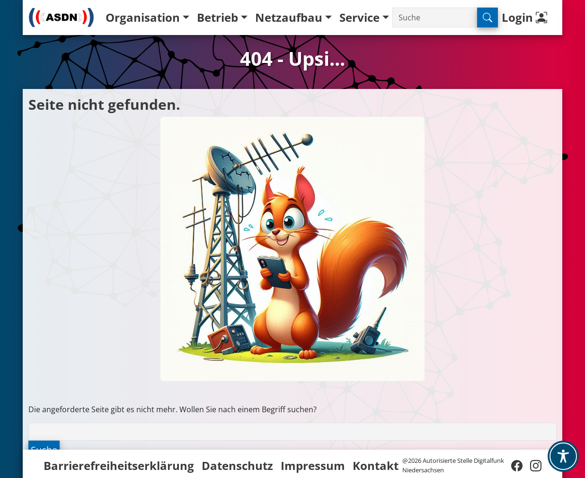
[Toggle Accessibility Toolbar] (563, 456)
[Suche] (435, 17)
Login (527, 17)
